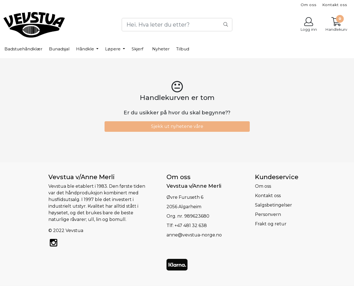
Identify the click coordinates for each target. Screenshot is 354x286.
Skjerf (137, 48)
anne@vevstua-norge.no (194, 235)
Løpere (113, 48)
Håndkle (85, 48)
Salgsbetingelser (273, 205)
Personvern (268, 214)
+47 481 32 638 (191, 225)
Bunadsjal (59, 48)
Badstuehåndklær (23, 48)
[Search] (177, 24)
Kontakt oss (334, 4)
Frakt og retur (271, 223)
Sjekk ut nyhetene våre (177, 126)
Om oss (308, 4)
